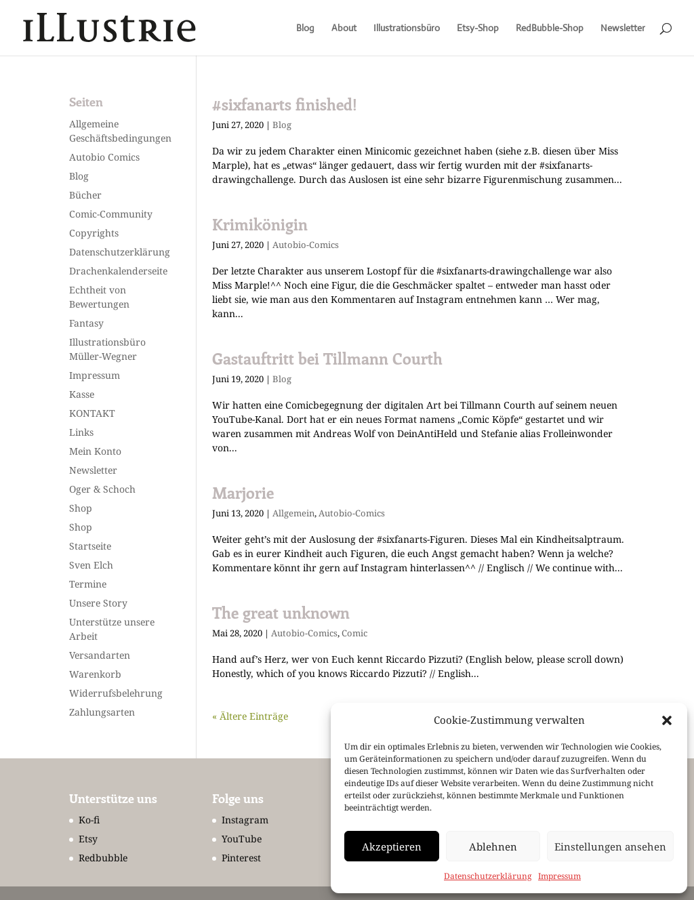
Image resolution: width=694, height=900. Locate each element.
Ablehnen (493, 846)
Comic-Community (110, 213)
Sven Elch (91, 564)
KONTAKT (92, 413)
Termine (87, 583)
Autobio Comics (104, 156)
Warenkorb (95, 674)
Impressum (559, 876)
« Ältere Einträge (250, 716)
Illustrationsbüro (406, 28)
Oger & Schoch (102, 489)
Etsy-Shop (478, 28)
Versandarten (99, 655)
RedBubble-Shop (550, 28)
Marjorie (243, 493)
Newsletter (622, 28)
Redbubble (103, 857)
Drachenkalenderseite (118, 270)
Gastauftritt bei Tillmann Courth (327, 358)
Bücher (85, 194)
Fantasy (86, 322)
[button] (667, 720)
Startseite (90, 545)
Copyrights (94, 232)
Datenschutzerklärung (487, 876)
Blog (305, 28)
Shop (80, 508)
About (343, 28)
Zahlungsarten (102, 711)
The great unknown (281, 612)
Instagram (245, 819)
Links (81, 432)
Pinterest (241, 857)
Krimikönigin (260, 224)
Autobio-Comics (305, 245)
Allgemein (293, 513)
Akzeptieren (392, 846)
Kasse (81, 394)
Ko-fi (89, 819)
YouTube (242, 838)
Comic (354, 633)
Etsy (88, 838)
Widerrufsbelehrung (116, 693)
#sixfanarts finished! (284, 104)
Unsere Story (98, 602)
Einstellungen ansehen (610, 846)
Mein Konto (95, 451)
